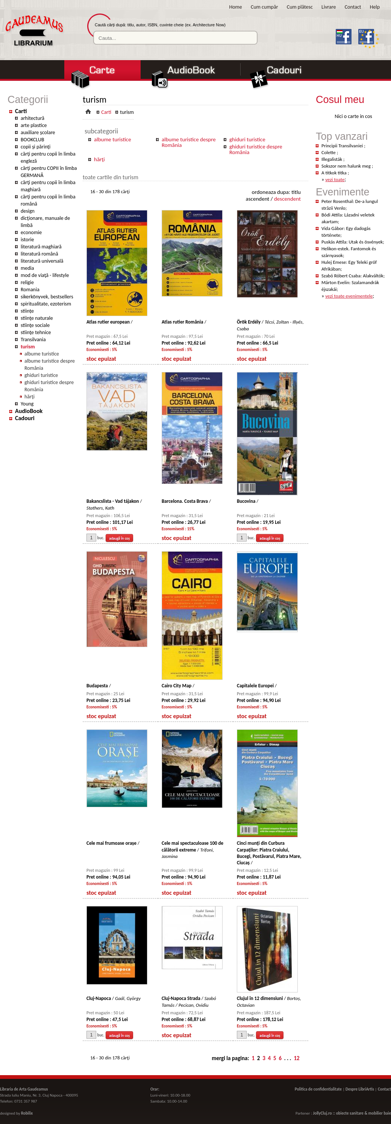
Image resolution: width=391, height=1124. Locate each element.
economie (31, 232)
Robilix (27, 1113)
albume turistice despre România (189, 142)
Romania (30, 289)
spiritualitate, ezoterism (46, 304)
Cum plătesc (300, 7)
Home (235, 7)
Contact (353, 7)
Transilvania (33, 339)
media (27, 268)
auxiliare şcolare (38, 132)
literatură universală (42, 261)
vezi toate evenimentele (349, 296)
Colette (329, 152)
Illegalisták (332, 159)
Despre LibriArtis (360, 1089)
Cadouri (25, 418)
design (28, 211)
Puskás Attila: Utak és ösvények (352, 242)
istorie (27, 239)
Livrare (328, 7)
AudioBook (28, 411)
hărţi (29, 396)
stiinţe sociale (35, 325)
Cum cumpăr (264, 7)
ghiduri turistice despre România (255, 149)
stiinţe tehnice (36, 332)
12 (296, 1058)
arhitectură (32, 118)
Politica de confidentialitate (318, 1089)
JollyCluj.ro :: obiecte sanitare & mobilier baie (352, 1113)
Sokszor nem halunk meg (346, 166)
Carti (21, 111)
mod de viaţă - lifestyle (45, 275)
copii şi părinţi (35, 147)
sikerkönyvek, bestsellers (47, 296)
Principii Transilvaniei (342, 145)
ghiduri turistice (41, 375)
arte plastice (34, 125)
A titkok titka (334, 172)
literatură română (39, 254)
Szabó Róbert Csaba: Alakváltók (352, 275)
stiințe (27, 311)
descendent (287, 198)
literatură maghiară (41, 247)
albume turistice (41, 354)
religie (27, 282)
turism (28, 346)
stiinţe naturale (37, 318)
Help (375, 7)
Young (27, 404)
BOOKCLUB (32, 139)
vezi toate (334, 179)
